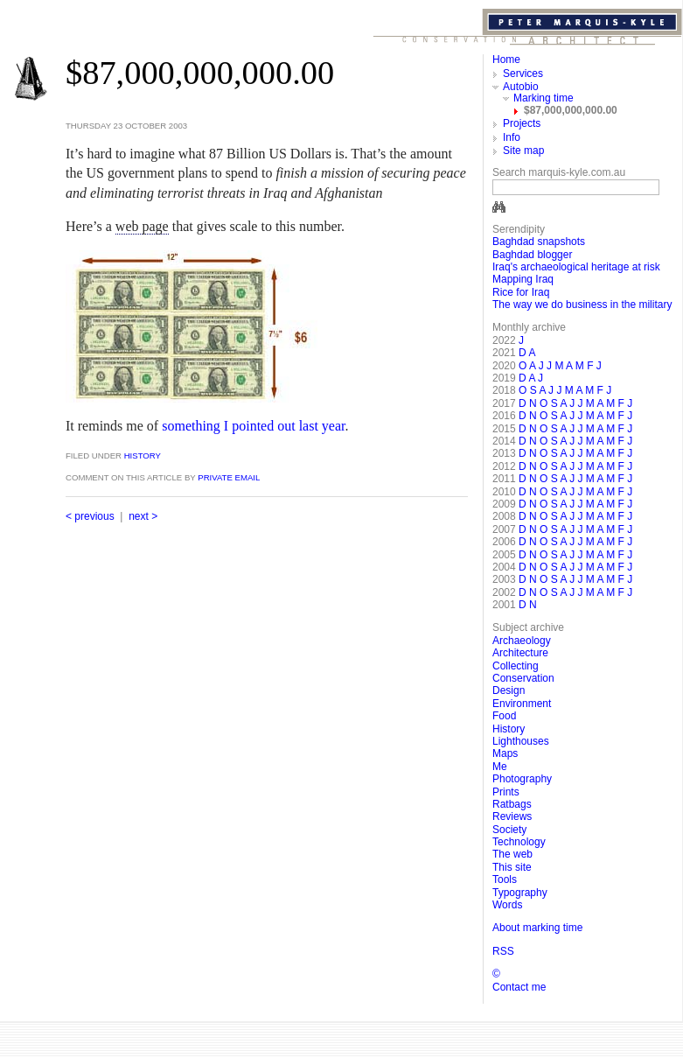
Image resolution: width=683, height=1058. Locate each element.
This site (512, 867)
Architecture (520, 653)
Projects (521, 123)
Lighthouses (520, 741)
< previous (90, 516)
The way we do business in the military (582, 304)
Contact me (519, 987)
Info (511, 137)
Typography (519, 892)
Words (507, 905)
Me (499, 766)
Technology (519, 842)
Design (508, 690)
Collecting (515, 666)
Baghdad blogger (532, 255)
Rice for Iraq (520, 292)
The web (512, 854)
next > (143, 516)
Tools (504, 879)
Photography (522, 779)
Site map (523, 150)
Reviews (512, 816)
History (141, 455)
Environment (521, 703)
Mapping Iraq (523, 279)
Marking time (543, 98)
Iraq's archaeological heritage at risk (576, 267)
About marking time (537, 927)
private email (229, 477)
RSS (503, 951)
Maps (505, 753)
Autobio (521, 87)
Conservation (523, 678)
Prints (505, 792)
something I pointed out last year (253, 425)
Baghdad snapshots (538, 241)
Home (506, 59)
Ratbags (512, 804)
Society (509, 829)
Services (523, 73)
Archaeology (521, 640)
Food (504, 716)
